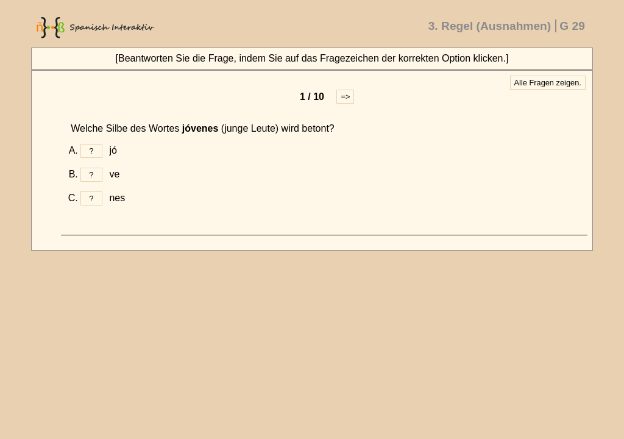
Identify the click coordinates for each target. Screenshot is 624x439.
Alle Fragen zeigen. (547, 82)
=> (345, 96)
